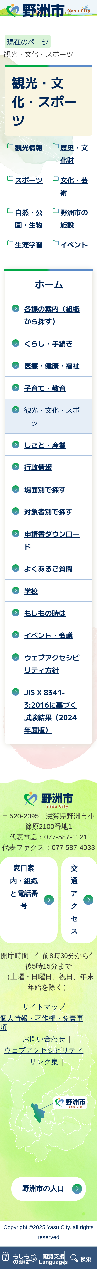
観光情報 (29, 147)
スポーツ (29, 180)
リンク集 (44, 1062)
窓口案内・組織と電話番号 (24, 887)
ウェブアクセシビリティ (43, 1050)
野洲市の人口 (43, 1188)
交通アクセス (74, 899)
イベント (74, 244)
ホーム (49, 284)
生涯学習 (29, 244)
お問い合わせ (44, 1039)
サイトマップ (43, 1007)
